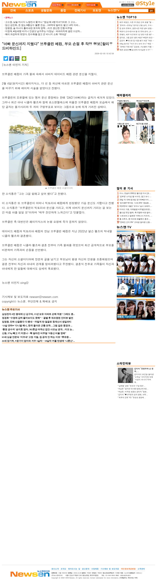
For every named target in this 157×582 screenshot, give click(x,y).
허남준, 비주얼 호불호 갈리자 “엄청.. (133, 391)
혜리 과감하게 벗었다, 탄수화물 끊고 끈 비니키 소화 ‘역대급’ (36, 34)
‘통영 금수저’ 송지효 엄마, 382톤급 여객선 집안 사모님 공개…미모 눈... (38, 329)
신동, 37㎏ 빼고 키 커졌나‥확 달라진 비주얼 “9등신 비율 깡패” (34, 333)
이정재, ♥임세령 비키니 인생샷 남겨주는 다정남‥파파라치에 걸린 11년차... (43, 31)
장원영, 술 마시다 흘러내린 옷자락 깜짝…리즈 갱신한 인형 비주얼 (38, 28)
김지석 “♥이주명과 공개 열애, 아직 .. (133, 394)
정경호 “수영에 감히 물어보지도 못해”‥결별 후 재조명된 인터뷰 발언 (37, 318)
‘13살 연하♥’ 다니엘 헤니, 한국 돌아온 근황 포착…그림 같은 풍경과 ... (37, 325)
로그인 (122, 2)
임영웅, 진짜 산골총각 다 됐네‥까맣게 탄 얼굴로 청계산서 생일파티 (36, 322)
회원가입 (130, 2)
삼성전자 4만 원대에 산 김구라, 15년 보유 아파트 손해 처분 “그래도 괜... (38, 314)
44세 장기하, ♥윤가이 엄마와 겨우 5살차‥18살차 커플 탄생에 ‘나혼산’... (38, 341)
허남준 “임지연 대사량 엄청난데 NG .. (133, 388)
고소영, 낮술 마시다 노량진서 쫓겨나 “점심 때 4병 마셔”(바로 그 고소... (41, 22)
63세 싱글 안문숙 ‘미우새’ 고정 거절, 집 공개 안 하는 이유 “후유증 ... (36, 337)
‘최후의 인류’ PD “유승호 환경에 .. (132, 397)
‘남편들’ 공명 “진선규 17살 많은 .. (131, 385)
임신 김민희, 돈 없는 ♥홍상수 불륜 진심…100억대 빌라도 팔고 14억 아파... (42, 25)
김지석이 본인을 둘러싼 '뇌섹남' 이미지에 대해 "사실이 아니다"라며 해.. (144, 378)
